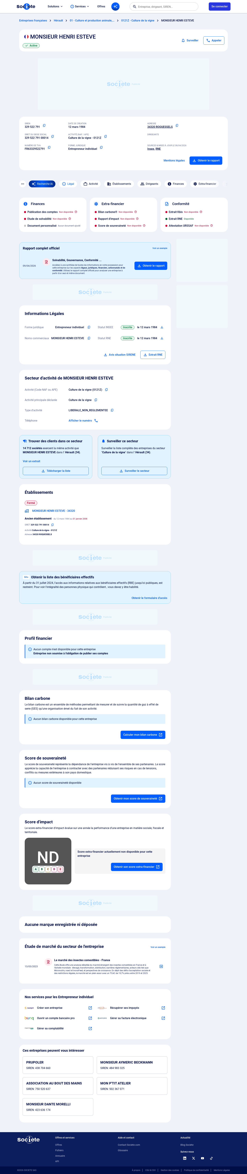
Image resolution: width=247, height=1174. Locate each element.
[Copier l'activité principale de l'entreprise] (95, 400)
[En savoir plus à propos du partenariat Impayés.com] (163, 1008)
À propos (136, 1170)
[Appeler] (213, 40)
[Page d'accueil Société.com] (25, 6)
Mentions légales (174, 160)
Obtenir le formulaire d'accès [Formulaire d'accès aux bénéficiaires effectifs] (149, 598)
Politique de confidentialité (196, 1170)
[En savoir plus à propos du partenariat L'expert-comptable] (90, 1028)
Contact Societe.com (129, 1144)
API (57, 1161)
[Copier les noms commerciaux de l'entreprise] (88, 338)
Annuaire (60, 1155)
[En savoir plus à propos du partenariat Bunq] (90, 1018)
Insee (150, 148)
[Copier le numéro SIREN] (44, 125)
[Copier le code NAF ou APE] (105, 136)
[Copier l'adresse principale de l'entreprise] (176, 125)
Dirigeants (149, 184)
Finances (175, 184)
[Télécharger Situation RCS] (161, 338)
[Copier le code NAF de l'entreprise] (106, 389)
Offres (101, 6)
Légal (68, 184)
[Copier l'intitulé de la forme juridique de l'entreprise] (88, 327)
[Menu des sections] (22, 183)
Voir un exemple (159, 248)
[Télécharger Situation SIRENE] (161, 327)
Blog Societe (186, 1144)
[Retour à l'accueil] (28, 1140)
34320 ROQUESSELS (160, 127)
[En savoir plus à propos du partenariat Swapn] (90, 1008)
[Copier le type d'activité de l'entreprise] (112, 410)
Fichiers (59, 1150)
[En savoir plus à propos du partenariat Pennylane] (163, 1018)
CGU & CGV (150, 1170)
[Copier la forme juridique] (101, 147)
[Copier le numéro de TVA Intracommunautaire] (49, 147)
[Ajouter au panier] (150, 266)
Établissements (119, 184)
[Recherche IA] (115, 6)
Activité (90, 184)
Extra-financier (204, 184)
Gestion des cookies (170, 1170)
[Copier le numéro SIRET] (52, 136)
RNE (158, 148)
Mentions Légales (222, 1170)
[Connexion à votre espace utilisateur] (220, 6)
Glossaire (123, 1150)
